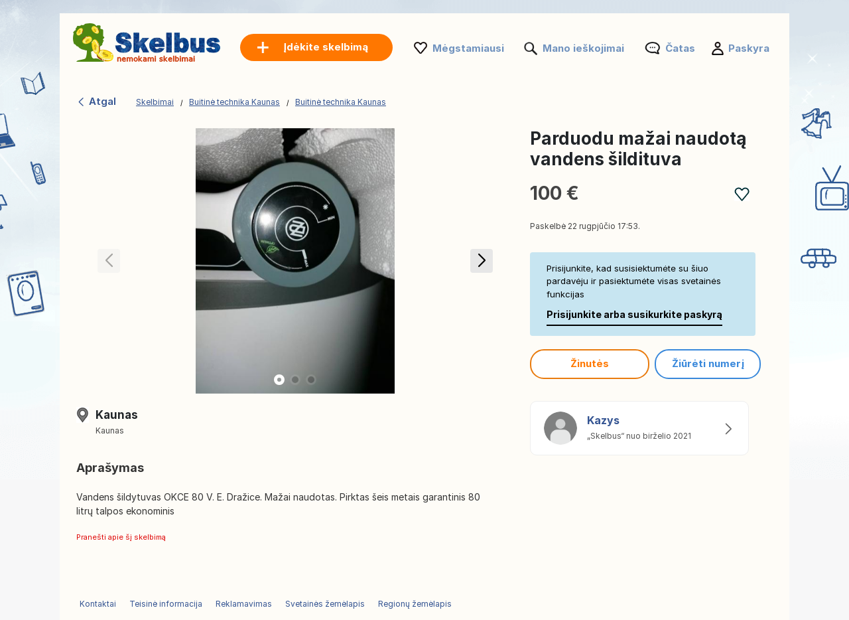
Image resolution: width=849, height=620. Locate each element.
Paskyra (748, 48)
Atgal (96, 101)
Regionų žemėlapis (415, 604)
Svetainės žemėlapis (325, 604)
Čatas (680, 48)
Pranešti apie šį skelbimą (121, 537)
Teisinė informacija (165, 604)
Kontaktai (98, 604)
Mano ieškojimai (583, 48)
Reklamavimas (244, 604)
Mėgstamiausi (468, 48)
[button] (481, 260)
